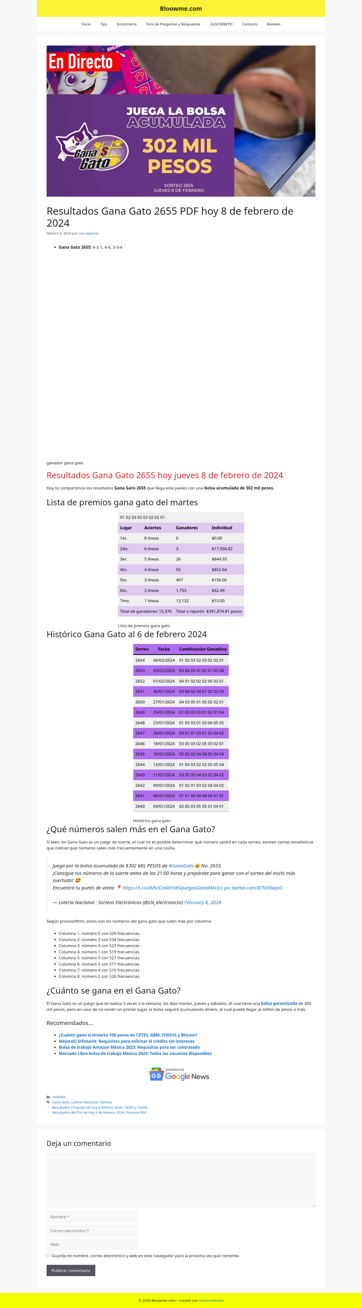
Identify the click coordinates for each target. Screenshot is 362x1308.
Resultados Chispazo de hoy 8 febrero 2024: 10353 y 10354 (99, 1107)
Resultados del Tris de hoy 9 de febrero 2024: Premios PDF (99, 1112)
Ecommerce (127, 24)
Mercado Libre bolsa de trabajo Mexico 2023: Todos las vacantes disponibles (135, 1053)
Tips (103, 24)
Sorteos (106, 1102)
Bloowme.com (181, 8)
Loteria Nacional (84, 1102)
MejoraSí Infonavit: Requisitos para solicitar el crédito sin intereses (126, 1041)
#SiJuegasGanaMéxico (199, 887)
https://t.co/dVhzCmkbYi (149, 887)
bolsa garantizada (279, 1003)
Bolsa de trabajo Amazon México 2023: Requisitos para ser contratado (129, 1047)
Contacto (249, 24)
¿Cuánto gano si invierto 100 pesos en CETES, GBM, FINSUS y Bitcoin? (128, 1035)
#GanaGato (181, 865)
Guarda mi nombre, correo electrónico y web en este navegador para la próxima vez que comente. (146, 1255)
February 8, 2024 (202, 902)
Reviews (273, 24)
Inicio (86, 24)
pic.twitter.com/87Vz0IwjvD (253, 887)
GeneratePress (211, 1300)
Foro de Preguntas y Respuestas (173, 24)
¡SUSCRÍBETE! (221, 24)
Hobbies (59, 1097)
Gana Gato (60, 1102)
